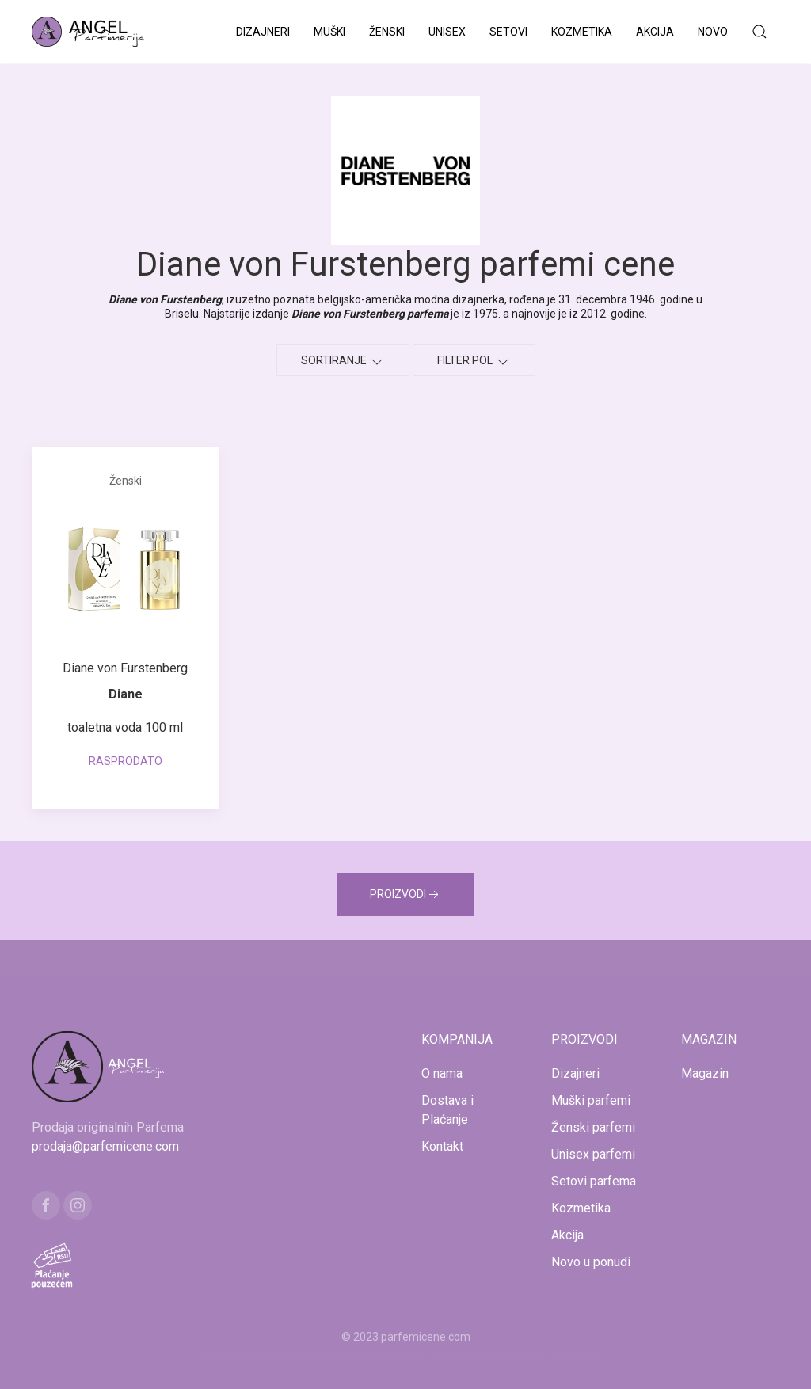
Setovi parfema (593, 1181)
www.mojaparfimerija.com (266, 1355)
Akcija (655, 31)
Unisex (447, 31)
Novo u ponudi (590, 1261)
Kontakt (442, 1146)
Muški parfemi (590, 1100)
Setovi (508, 31)
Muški (329, 31)
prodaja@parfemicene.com (105, 1146)
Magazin (705, 1073)
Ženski (387, 31)
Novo (713, 31)
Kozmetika (581, 31)
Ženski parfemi (593, 1127)
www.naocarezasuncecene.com (531, 1355)
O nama (442, 1073)
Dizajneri (263, 31)
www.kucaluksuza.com (391, 1355)
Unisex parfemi (593, 1154)
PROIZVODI (406, 895)
